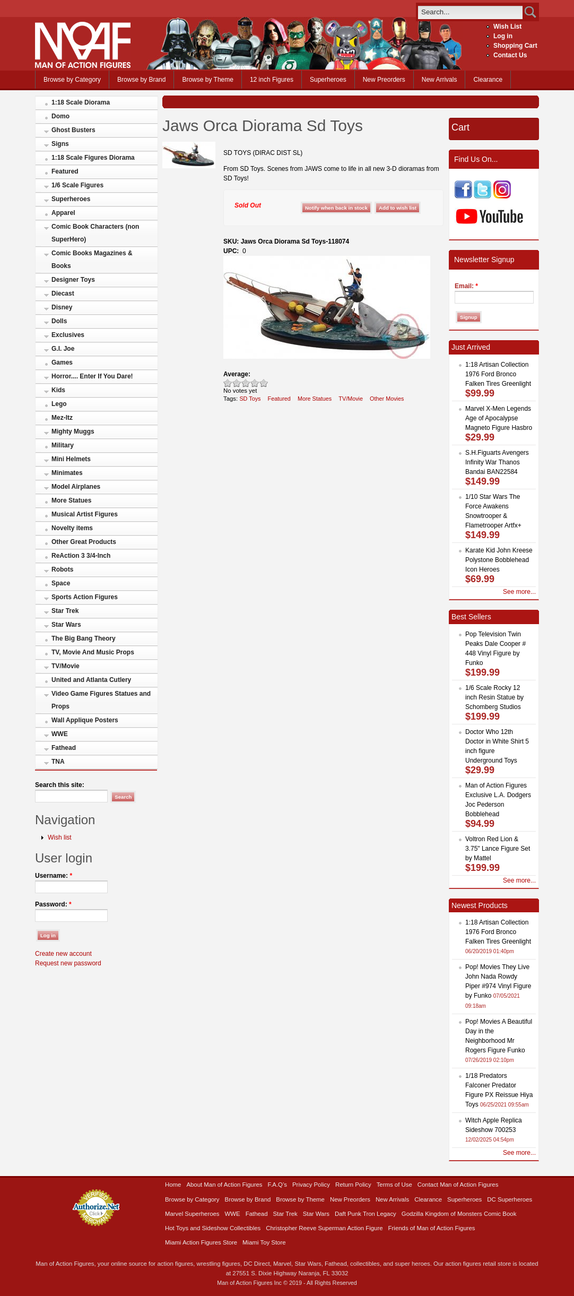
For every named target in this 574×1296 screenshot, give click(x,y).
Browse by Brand (141, 79)
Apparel (63, 213)
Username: (53, 875)
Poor (227, 383)
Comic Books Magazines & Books (92, 259)
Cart (460, 127)
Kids (58, 390)
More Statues (71, 500)
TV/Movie (65, 666)
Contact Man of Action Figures (458, 1184)
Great (254, 383)
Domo (60, 116)
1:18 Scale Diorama (80, 102)
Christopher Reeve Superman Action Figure (324, 1228)
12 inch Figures (271, 79)
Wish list (60, 837)
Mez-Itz (62, 417)
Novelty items (72, 528)
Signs (60, 144)
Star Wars (66, 624)
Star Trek (65, 611)
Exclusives (67, 335)
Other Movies (387, 398)
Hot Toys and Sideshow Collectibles (212, 1228)
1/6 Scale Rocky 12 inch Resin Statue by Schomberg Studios (494, 697)
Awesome (263, 383)
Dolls (59, 321)
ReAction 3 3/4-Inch (80, 555)
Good (245, 383)
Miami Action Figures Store (201, 1242)
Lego (59, 404)
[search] (470, 12)
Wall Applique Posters (84, 720)
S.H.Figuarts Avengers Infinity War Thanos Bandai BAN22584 (497, 462)
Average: (236, 374)
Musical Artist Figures (84, 514)
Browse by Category (72, 79)
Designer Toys (73, 279)
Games (62, 362)
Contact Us (510, 55)
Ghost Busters (73, 130)
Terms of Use (394, 1184)
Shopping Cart (515, 45)
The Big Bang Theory (83, 638)
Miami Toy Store (263, 1242)
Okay (236, 383)
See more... (519, 591)
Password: (53, 904)
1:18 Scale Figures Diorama (93, 157)
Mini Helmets (71, 459)
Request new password (68, 963)
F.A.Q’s (278, 1184)
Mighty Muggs (72, 431)
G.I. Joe (62, 348)
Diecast (62, 293)
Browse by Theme (207, 79)
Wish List (507, 26)
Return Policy (353, 1184)
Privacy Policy (311, 1184)
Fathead (63, 747)
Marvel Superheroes (192, 1214)
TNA (58, 761)
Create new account (63, 953)
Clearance (487, 79)
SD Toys (249, 398)
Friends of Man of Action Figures (431, 1228)
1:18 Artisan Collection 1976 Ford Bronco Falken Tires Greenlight (498, 374)
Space (60, 583)
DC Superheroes (509, 1199)
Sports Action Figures (84, 597)
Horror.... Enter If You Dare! (92, 376)
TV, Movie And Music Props (92, 652)
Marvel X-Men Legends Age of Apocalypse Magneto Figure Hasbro (498, 418)
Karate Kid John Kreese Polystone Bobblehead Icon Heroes (499, 560)
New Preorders (384, 79)
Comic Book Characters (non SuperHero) (95, 233)
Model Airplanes (75, 486)
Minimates (67, 473)
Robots (62, 569)
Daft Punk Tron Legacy (365, 1214)
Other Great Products (83, 542)
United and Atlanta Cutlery (91, 680)
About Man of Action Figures (224, 1184)
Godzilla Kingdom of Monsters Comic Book (459, 1214)
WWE (59, 734)
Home (173, 1184)
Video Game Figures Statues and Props (101, 700)
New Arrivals (439, 79)
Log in (502, 36)
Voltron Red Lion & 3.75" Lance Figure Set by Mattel (497, 848)
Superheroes (328, 79)
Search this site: (59, 785)
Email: (466, 286)
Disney (61, 307)
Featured (65, 171)
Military (62, 445)
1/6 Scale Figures (77, 185)
